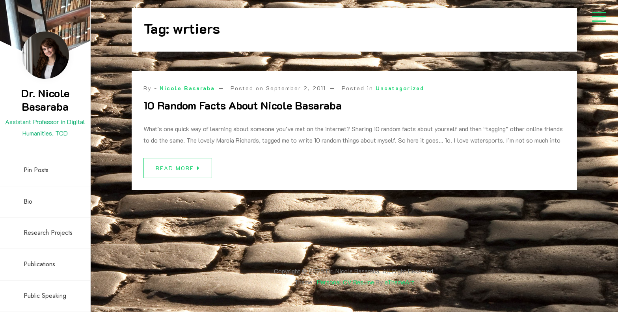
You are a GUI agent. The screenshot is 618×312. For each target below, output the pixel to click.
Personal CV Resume (345, 282)
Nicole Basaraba (187, 88)
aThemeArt (399, 282)
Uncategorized (400, 88)
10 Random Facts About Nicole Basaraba (242, 105)
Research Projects (48, 232)
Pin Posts (36, 170)
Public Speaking (45, 295)
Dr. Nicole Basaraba (45, 99)
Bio (28, 201)
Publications (39, 264)
